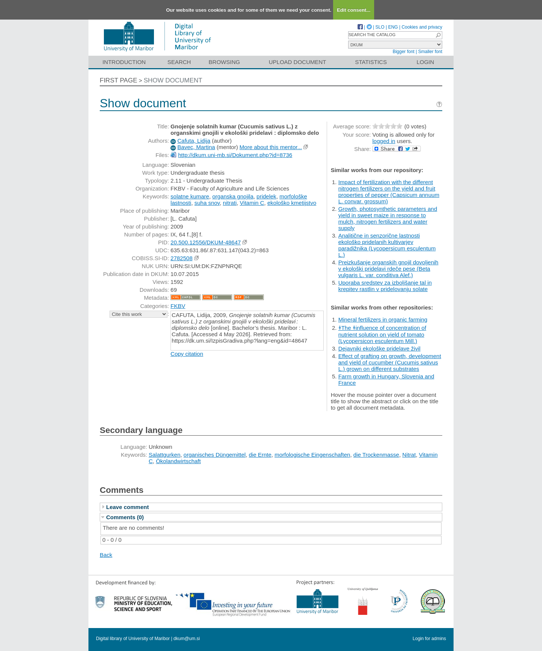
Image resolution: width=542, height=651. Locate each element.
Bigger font (403, 51)
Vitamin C (252, 203)
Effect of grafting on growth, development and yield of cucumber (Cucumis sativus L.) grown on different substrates (389, 362)
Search (179, 62)
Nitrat (409, 454)
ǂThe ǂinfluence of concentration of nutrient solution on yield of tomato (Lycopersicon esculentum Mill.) (382, 334)
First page (118, 80)
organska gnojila (232, 196)
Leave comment (127, 507)
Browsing (224, 62)
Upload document (297, 62)
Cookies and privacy (422, 27)
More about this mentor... (270, 147)
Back (106, 555)
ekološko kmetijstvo (291, 203)
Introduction (124, 62)
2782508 (181, 258)
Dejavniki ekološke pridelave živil (379, 348)
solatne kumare (190, 196)
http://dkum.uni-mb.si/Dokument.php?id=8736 (235, 155)
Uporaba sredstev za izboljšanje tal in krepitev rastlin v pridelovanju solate (385, 285)
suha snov (206, 203)
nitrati (230, 203)
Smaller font (430, 51)
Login (425, 62)
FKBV (178, 306)
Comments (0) (125, 517)
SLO (379, 27)
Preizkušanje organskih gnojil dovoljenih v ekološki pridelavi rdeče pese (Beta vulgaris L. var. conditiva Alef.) (388, 268)
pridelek (267, 196)
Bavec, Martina (196, 147)
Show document (173, 80)
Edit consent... (353, 10)
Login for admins (429, 638)
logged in (383, 141)
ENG (393, 27)
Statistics (371, 62)
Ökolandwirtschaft (178, 461)
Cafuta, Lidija (193, 140)
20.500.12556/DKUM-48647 (206, 242)
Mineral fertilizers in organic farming (383, 319)
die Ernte (260, 454)
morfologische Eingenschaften (312, 454)
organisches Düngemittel (215, 454)
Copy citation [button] (187, 354)
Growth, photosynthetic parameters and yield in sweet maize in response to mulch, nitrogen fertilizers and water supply (387, 218)
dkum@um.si (187, 638)
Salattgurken (164, 454)
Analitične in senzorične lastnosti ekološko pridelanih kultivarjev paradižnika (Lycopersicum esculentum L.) (387, 245)
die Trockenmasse (376, 454)
